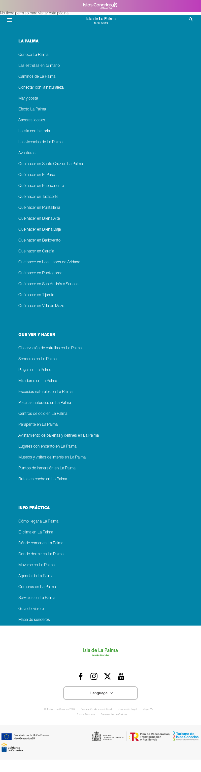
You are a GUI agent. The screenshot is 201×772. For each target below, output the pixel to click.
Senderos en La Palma (37, 359)
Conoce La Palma (33, 55)
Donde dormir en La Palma (41, 554)
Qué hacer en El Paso (36, 175)
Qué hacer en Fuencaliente (41, 186)
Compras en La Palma (37, 587)
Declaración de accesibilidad (96, 709)
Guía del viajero (31, 609)
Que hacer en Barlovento (39, 241)
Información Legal (127, 709)
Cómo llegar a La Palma (38, 522)
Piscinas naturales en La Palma (44, 403)
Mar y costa (28, 99)
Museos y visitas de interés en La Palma (52, 458)
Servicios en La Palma (36, 598)
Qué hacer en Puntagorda (40, 273)
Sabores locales (31, 120)
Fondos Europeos (86, 715)
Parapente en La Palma (38, 425)
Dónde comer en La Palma (40, 543)
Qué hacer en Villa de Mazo (41, 306)
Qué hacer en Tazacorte (38, 197)
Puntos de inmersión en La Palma (46, 468)
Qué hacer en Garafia (36, 251)
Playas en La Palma (34, 370)
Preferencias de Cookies (114, 715)
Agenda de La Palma (35, 576)
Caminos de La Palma (36, 77)
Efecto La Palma (32, 109)
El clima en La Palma (35, 532)
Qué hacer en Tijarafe (36, 295)
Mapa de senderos (34, 620)
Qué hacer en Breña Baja (39, 230)
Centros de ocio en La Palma (42, 414)
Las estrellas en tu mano (39, 66)
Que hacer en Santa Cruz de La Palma (50, 164)
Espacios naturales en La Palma (45, 392)
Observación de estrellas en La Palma (50, 348)
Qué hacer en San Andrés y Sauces (48, 284)
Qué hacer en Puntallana (39, 208)
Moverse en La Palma (36, 565)
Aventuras (26, 153)
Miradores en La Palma (37, 381)
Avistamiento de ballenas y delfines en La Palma (58, 436)
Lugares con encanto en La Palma (47, 447)
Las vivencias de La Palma (40, 142)
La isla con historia (34, 131)
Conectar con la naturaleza (41, 88)
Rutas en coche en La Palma (42, 479)
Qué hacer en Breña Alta (39, 219)
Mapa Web (148, 709)
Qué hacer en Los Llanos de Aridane (49, 262)
